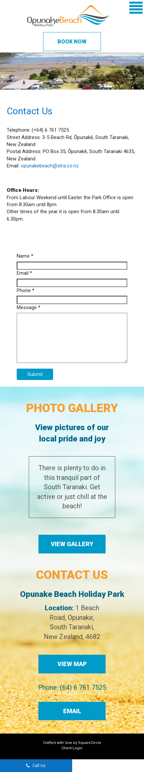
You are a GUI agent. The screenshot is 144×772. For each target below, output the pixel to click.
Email (24, 273)
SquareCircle (89, 743)
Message (28, 307)
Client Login (72, 748)
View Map (72, 663)
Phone (25, 290)
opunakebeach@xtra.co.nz (50, 166)
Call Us (35, 766)
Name (25, 256)
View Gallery (72, 543)
